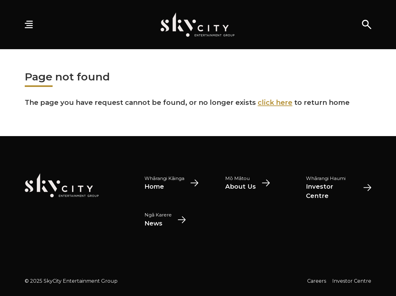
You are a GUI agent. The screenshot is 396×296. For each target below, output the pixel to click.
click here (275, 102)
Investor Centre (351, 281)
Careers (316, 281)
